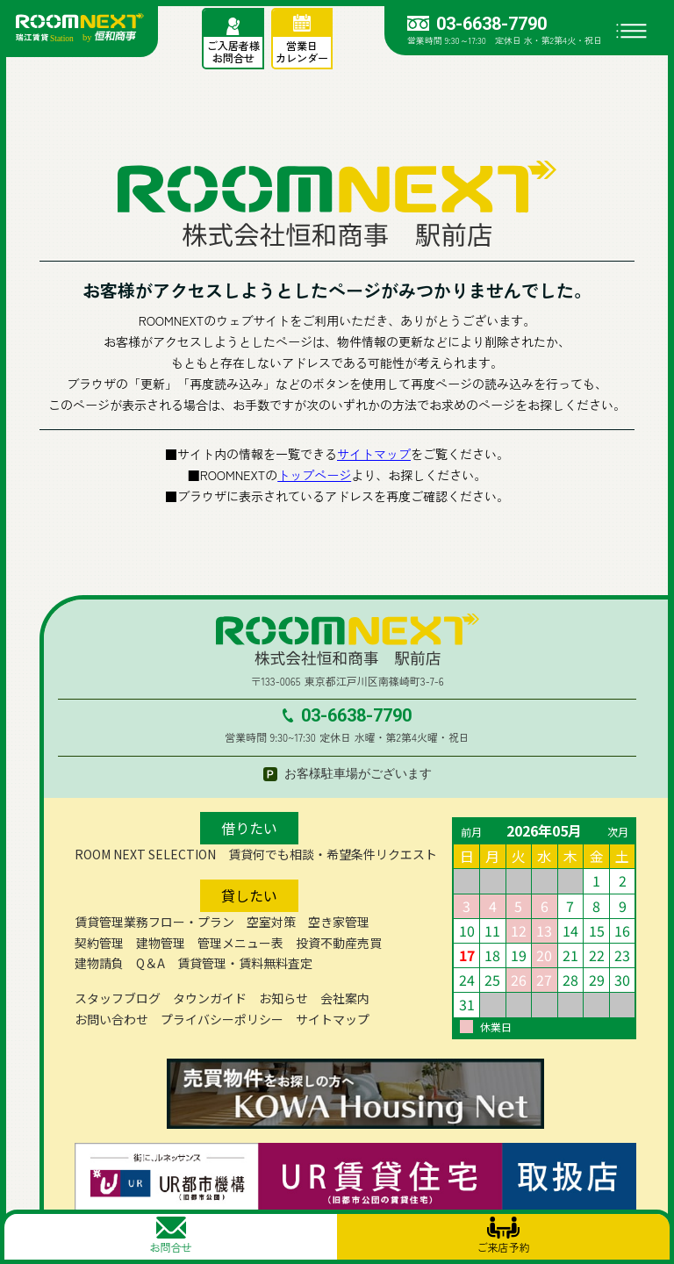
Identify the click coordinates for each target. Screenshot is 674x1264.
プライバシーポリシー (222, 1019)
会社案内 (344, 998)
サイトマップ (374, 454)
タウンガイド (210, 998)
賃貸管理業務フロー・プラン (154, 921)
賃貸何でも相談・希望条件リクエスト (332, 854)
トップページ (314, 475)
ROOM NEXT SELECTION (145, 854)
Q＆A (150, 963)
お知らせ (283, 998)
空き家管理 (338, 921)
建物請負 (99, 963)
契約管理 (99, 943)
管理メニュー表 (240, 943)
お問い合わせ (111, 1019)
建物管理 (160, 943)
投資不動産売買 (339, 943)
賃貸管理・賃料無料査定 (244, 963)
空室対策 (271, 921)
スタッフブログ (118, 998)
